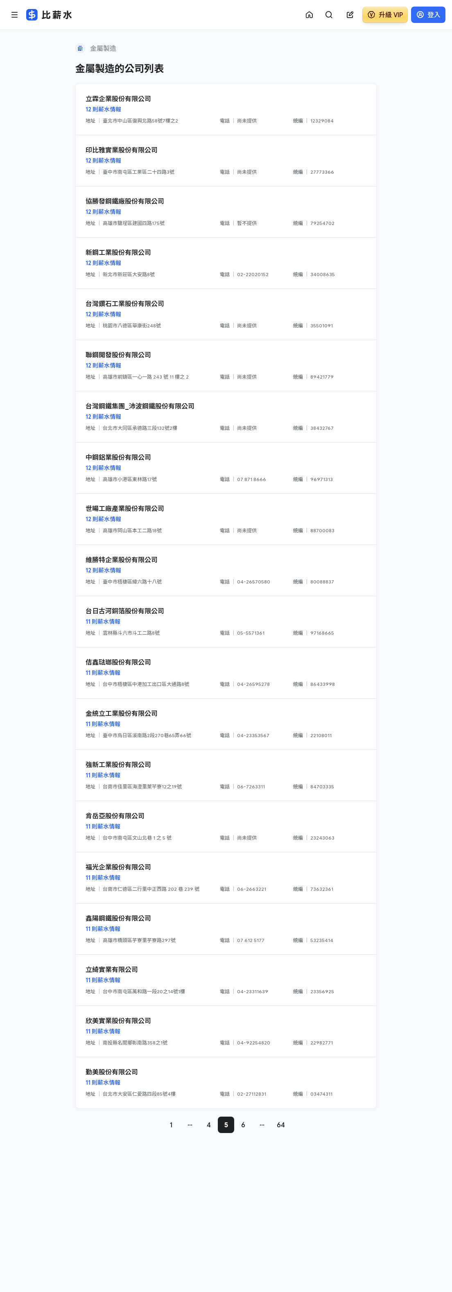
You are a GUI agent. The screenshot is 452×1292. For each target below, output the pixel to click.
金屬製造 (103, 48)
